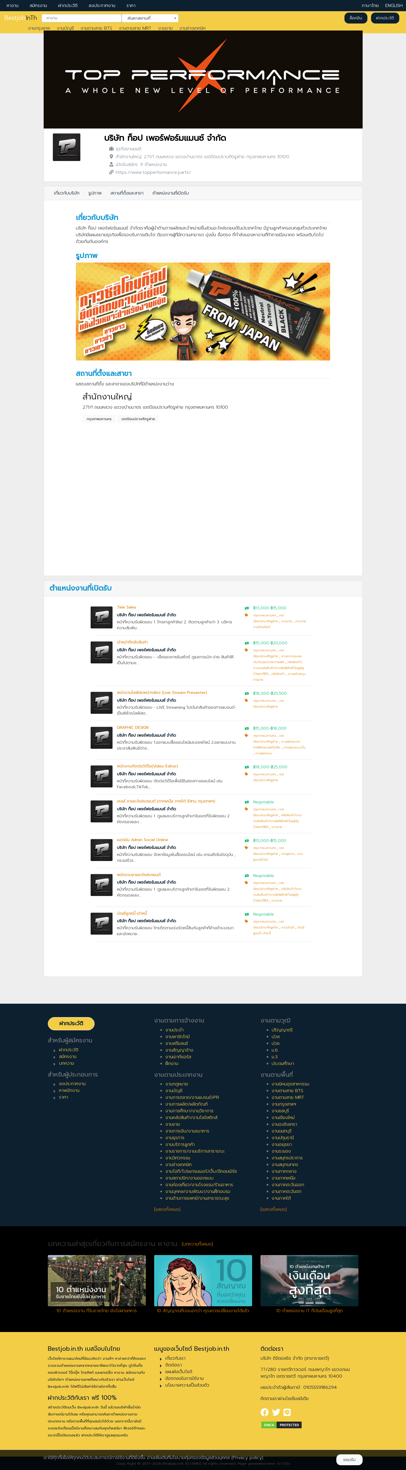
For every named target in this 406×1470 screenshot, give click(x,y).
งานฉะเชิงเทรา (284, 1124)
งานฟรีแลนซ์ (176, 1043)
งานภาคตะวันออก (288, 1184)
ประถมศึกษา (283, 1063)
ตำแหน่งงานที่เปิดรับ (170, 193)
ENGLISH (394, 5)
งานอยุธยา (282, 1144)
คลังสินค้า (278, 673)
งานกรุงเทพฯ (284, 1104)
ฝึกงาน (171, 1063)
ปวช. (276, 1043)
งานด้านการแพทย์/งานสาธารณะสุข (197, 1198)
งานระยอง (281, 1151)
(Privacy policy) (247, 1457)
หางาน (12, 5)
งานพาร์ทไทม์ (177, 1036)
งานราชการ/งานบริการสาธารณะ (195, 1151)
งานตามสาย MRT (135, 28)
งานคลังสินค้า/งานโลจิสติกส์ (191, 1117)
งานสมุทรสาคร (285, 1164)
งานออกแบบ (263, 753)
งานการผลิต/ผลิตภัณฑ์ (186, 1104)
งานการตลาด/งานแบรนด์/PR (192, 1097)
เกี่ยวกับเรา (175, 1358)
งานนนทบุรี (282, 1131)
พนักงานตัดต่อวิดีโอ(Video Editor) (147, 766)
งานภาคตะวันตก (286, 1191)
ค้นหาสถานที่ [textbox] (147, 17)
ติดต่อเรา (173, 1365)
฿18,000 (261, 693)
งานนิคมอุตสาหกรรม (290, 1084)
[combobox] (81, 18)
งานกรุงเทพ (39, 28)
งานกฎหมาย (176, 1084)
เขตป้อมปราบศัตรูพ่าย (138, 419)
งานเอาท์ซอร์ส (178, 1057)
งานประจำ (174, 1030)
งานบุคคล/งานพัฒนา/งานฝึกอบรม (197, 1191)
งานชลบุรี (280, 1111)
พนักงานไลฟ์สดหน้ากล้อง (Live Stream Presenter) (162, 693)
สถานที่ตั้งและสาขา (127, 193)
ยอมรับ (349, 1460)
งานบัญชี (65, 28)
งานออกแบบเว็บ (294, 747)
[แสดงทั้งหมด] (167, 1209)
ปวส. (276, 1036)
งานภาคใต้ (281, 1198)
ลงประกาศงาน (102, 5)
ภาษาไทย (370, 5)
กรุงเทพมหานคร (99, 419)
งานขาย (165, 28)
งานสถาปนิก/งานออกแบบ (189, 1178)
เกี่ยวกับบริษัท (66, 193)
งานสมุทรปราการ (287, 1158)
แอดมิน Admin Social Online (142, 840)
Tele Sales (126, 607)
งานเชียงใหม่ (283, 1117)
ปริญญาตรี (282, 1030)
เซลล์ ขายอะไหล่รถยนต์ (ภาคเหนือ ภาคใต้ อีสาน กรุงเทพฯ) (166, 801)
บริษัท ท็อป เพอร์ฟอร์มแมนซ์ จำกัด (165, 138)
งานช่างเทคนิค (192, 28)
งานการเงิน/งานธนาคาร (187, 1131)
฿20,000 (279, 643)
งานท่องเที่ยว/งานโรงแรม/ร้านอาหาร (199, 1184)
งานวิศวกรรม (177, 1158)
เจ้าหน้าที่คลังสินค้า (132, 642)
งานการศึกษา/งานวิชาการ (189, 1111)
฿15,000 (278, 608)
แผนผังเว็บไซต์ (178, 1371)
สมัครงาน (38, 5)
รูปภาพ (95, 193)
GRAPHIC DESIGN (133, 728)
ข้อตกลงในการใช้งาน (184, 1378)
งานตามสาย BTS (96, 28)
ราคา (130, 5)
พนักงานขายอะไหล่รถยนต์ (139, 875)
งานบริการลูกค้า (180, 1144)
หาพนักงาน (69, 1090)
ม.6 (275, 1050)
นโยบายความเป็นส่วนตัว (187, 1385)
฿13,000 (261, 608)
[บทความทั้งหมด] (197, 1244)
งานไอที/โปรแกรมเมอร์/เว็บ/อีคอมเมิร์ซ (201, 1171)
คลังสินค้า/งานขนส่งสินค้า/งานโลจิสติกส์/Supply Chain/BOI (278, 668)
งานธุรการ (287, 853)
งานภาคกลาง (284, 1171)
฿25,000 (279, 767)
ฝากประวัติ (68, 5)
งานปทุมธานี (283, 1137)
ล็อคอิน (355, 18)
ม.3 (275, 1057)
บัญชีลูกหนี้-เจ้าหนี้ (132, 913)
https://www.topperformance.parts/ (153, 172)
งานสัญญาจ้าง (179, 1050)
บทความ (66, 1063)
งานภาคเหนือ (283, 1178)
